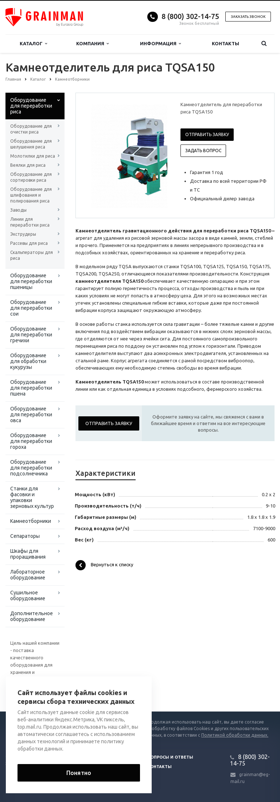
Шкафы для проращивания (28, 554)
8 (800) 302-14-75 (190, 16)
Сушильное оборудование (27, 595)
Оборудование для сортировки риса (31, 177)
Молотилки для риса (32, 156)
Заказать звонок (248, 17)
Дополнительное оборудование (31, 616)
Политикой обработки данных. (234, 735)
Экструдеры (23, 234)
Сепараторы (25, 536)
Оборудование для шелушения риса (31, 144)
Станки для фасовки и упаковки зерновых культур (32, 497)
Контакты (225, 43)
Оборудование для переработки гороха (31, 441)
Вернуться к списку (104, 565)
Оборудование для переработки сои (31, 308)
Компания (92, 43)
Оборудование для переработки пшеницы (31, 281)
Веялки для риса (28, 165)
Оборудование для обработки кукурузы (28, 361)
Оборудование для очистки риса (31, 129)
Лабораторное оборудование (27, 575)
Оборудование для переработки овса (31, 414)
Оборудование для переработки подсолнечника (31, 468)
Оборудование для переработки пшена (31, 388)
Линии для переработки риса (30, 222)
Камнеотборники (30, 521)
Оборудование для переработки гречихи (31, 334)
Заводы (18, 210)
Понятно (78, 773)
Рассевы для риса (29, 243)
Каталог (33, 43)
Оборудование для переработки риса (31, 106)
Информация (160, 43)
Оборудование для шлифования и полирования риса (31, 195)
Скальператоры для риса (31, 255)
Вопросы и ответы (170, 757)
